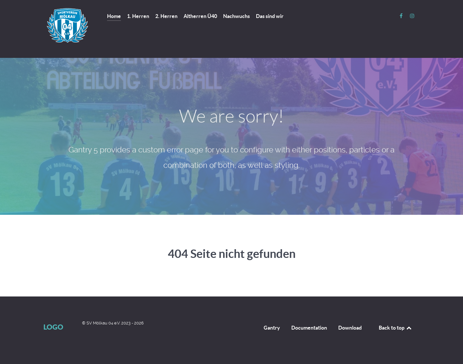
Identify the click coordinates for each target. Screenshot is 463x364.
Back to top (395, 328)
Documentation (309, 328)
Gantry (272, 328)
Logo (53, 327)
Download (350, 328)
